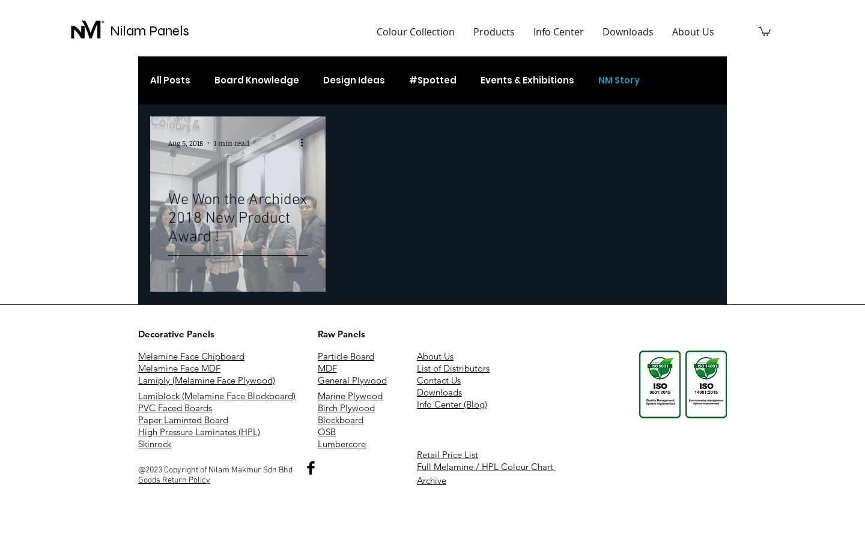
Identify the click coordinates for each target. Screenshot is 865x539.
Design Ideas (354, 80)
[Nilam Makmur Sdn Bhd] (311, 468)
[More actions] (306, 143)
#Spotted (433, 80)
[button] (494, 32)
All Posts (170, 80)
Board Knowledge (256, 80)
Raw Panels (341, 334)
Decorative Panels (176, 334)
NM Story (619, 80)
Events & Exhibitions (527, 80)
